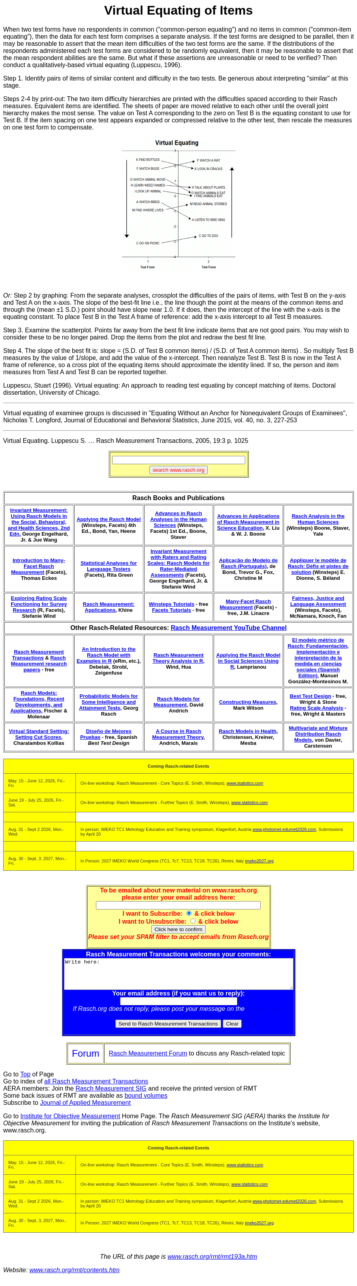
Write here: (178, 977)
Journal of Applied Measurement (85, 1108)
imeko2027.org (259, 861)
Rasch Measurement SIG (111, 1094)
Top (25, 1080)
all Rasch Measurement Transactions (96, 1087)
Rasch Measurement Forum (148, 1059)
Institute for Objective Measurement (70, 1122)
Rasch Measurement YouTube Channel (228, 627)
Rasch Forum (265, 1014)
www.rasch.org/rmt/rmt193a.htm (212, 1262)
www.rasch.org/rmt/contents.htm (74, 1276)
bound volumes (145, 1101)
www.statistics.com (245, 783)
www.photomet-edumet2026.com (284, 829)
